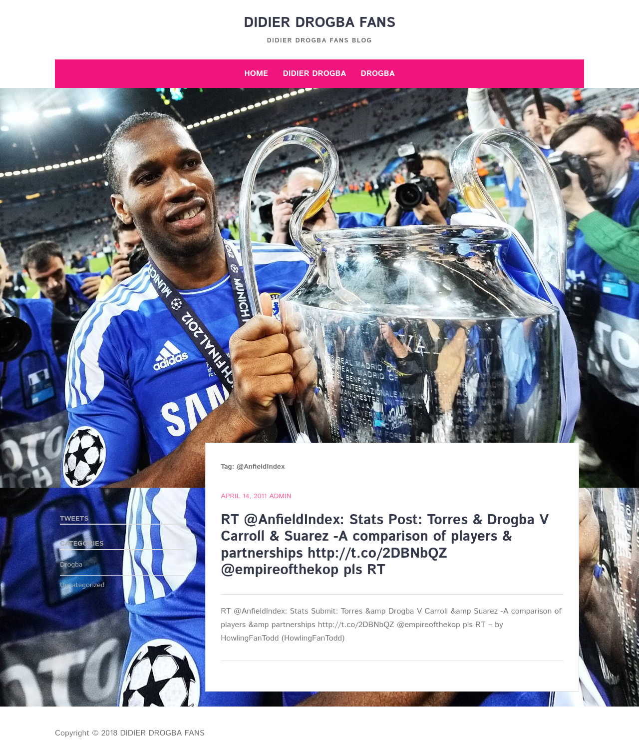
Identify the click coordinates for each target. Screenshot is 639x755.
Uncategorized (82, 585)
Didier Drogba (314, 73)
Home (256, 73)
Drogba (378, 73)
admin (280, 496)
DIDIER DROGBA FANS (319, 23)
